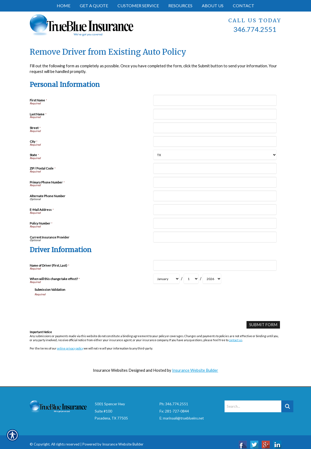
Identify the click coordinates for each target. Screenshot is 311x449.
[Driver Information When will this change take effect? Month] (166, 279)
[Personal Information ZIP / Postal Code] (214, 168)
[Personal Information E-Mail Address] (214, 209)
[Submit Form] (263, 324)
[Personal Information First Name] (214, 100)
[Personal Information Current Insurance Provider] (214, 236)
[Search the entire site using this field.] (253, 401)
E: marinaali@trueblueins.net (182, 413)
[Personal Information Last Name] (214, 114)
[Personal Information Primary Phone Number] (214, 182)
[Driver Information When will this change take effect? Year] (212, 279)
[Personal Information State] (214, 155)
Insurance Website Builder (195, 370)
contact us (235, 340)
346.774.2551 (254, 29)
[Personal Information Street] (214, 127)
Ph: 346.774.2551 (174, 399)
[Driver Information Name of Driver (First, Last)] (214, 265)
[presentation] (75, 306)
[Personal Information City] (214, 141)
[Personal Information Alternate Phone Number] (214, 195)
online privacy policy (70, 348)
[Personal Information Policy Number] (214, 223)
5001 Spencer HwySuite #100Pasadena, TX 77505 (111, 406)
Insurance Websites (110, 370)
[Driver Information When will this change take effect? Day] (191, 279)
